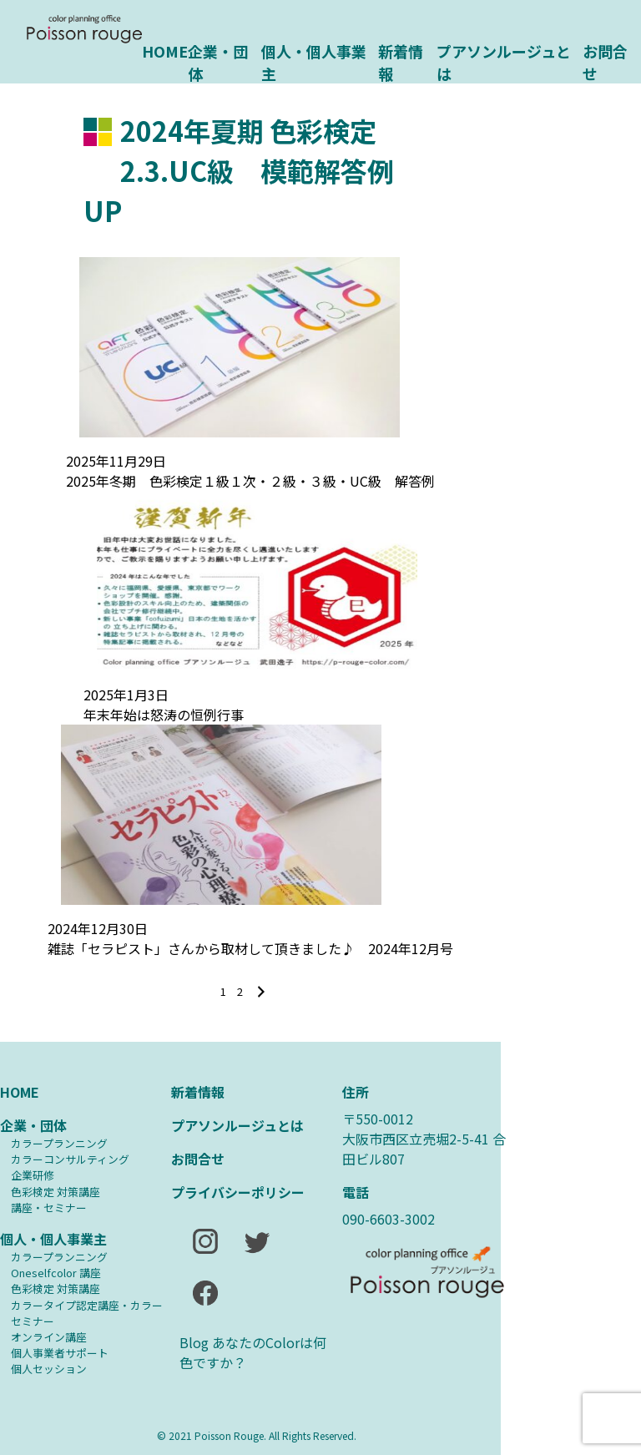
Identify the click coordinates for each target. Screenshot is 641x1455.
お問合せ (605, 61)
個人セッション (49, 1369)
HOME (165, 51)
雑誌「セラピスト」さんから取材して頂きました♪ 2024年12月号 (250, 948)
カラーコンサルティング (70, 1159)
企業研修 (32, 1175)
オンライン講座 (49, 1337)
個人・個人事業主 (313, 61)
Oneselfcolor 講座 (56, 1273)
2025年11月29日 (116, 461)
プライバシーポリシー (238, 1192)
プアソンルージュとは (504, 61)
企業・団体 (218, 61)
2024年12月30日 (98, 928)
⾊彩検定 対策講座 (55, 1192)
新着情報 (400, 61)
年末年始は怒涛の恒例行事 (163, 715)
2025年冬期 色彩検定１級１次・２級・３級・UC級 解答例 (250, 481)
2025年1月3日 (126, 695)
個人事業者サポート (60, 1353)
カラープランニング (59, 1143)
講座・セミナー (49, 1207)
